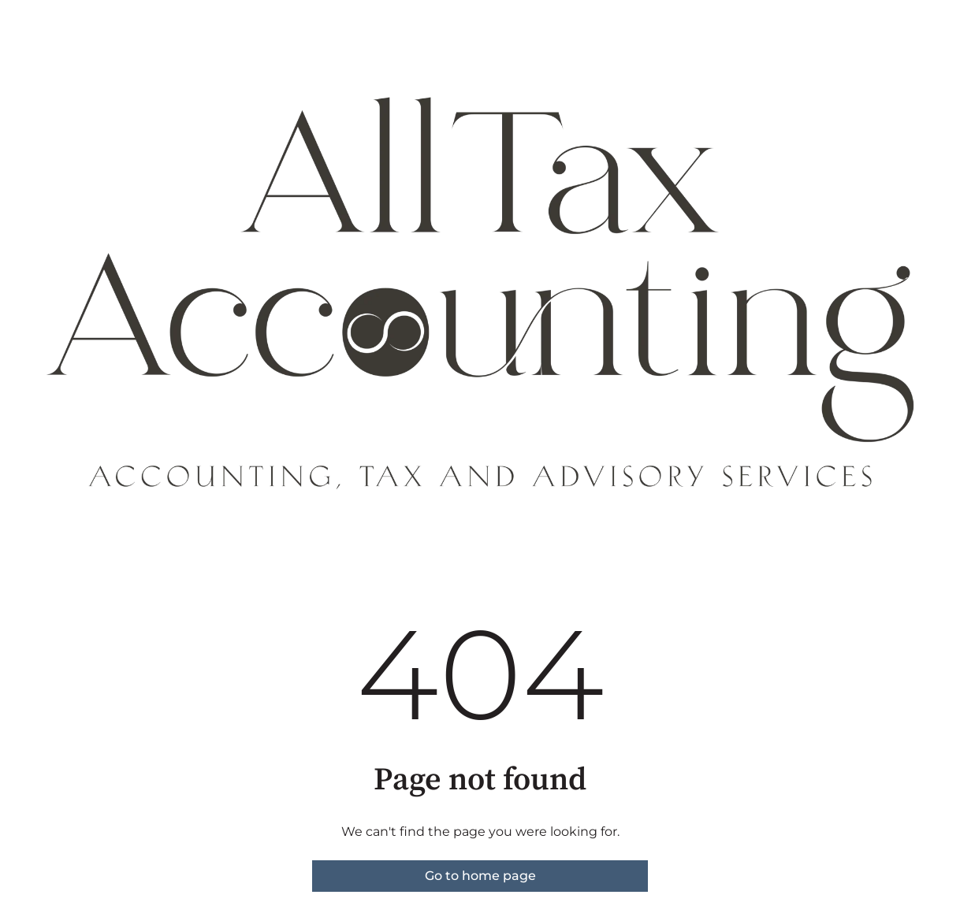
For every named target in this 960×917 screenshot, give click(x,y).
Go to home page (480, 875)
